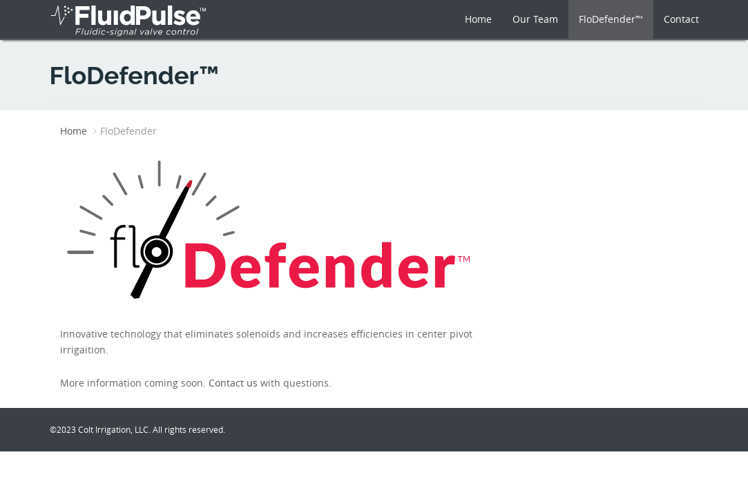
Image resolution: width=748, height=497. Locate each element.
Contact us (233, 382)
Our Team (535, 19)
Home (478, 19)
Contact (681, 19)
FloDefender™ (611, 19)
